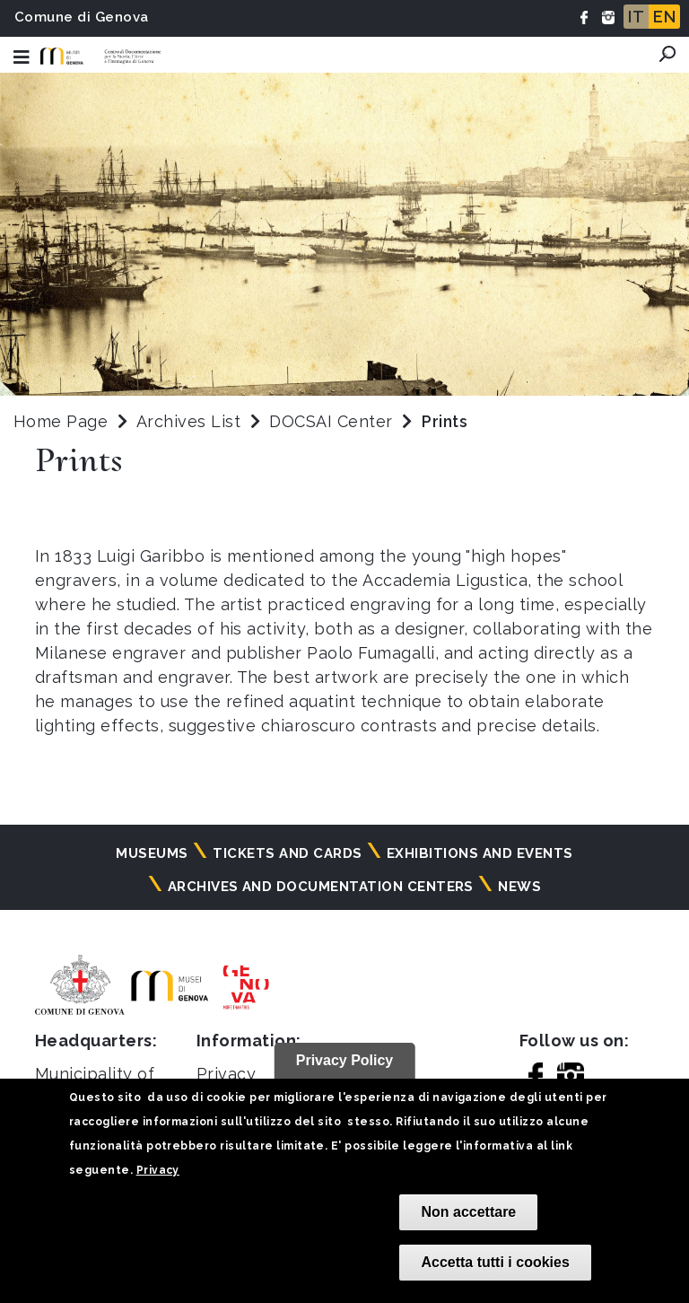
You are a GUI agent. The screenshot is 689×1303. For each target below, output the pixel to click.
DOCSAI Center (333, 421)
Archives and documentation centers (321, 887)
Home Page (60, 421)
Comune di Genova (81, 17)
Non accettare (468, 1212)
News (519, 887)
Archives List (188, 421)
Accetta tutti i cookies (495, 1262)
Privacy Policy (345, 1060)
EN (664, 16)
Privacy (157, 1170)
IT (636, 16)
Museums (152, 853)
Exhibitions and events (480, 853)
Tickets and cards (287, 853)
